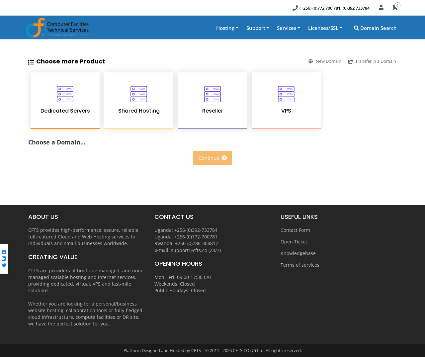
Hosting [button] (225, 28)
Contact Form (295, 230)
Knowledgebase (298, 253)
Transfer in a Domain (369, 61)
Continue (213, 157)
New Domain (315, 61)
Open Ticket (294, 241)
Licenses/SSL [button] (323, 28)
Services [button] (286, 28)
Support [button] (255, 28)
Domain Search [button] (375, 28)
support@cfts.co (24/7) (196, 250)
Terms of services (300, 265)
